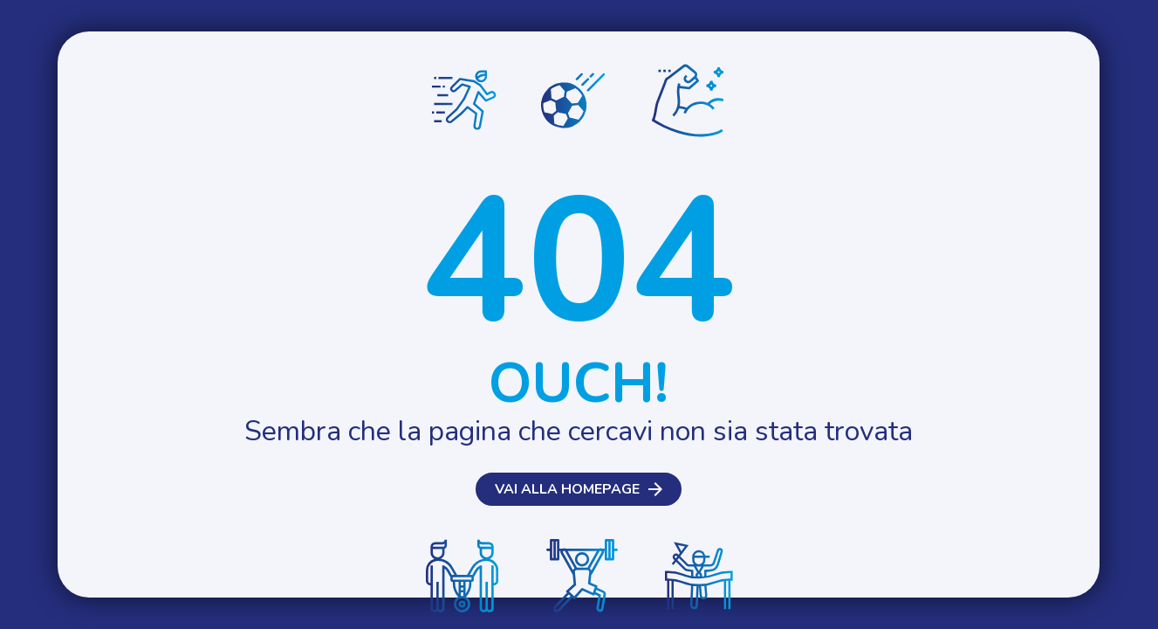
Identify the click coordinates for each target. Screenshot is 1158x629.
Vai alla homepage (567, 489)
